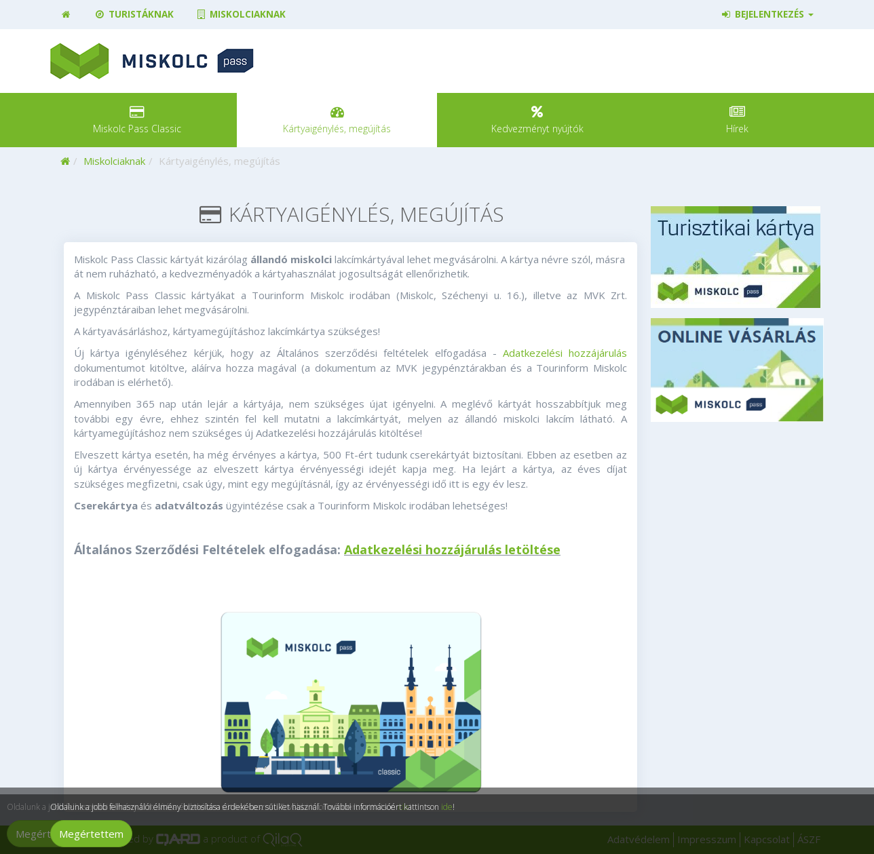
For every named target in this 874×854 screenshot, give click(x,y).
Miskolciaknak (240, 14)
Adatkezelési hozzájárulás (565, 353)
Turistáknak (133, 14)
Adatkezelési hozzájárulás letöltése (452, 549)
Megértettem (91, 833)
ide (447, 807)
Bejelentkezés (767, 14)
